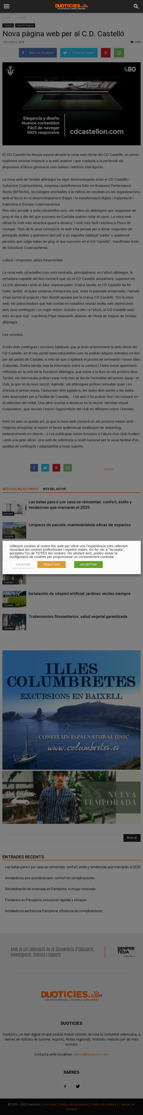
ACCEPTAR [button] (88, 564)
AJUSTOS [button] (23, 564)
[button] (136, 6)
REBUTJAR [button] (51, 564)
